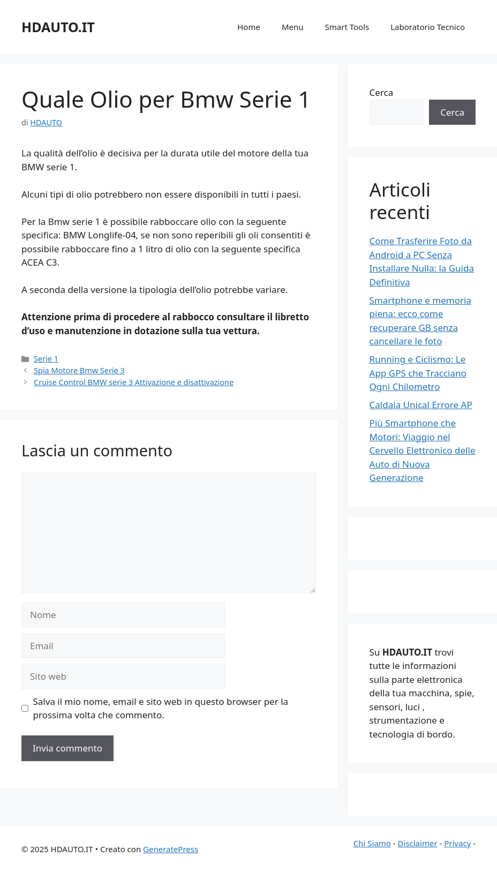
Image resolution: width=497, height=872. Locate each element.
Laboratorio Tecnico (427, 26)
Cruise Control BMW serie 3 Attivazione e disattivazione (134, 382)
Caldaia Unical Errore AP (421, 405)
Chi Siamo (372, 843)
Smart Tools (347, 26)
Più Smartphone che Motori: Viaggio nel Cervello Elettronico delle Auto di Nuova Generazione (423, 450)
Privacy (457, 843)
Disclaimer (418, 843)
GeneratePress (170, 849)
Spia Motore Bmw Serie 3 (79, 370)
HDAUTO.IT (58, 27)
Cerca (382, 92)
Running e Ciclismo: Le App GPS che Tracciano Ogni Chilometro (418, 373)
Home (248, 26)
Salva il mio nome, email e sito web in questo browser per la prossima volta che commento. (161, 708)
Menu (293, 26)
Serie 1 (46, 359)
